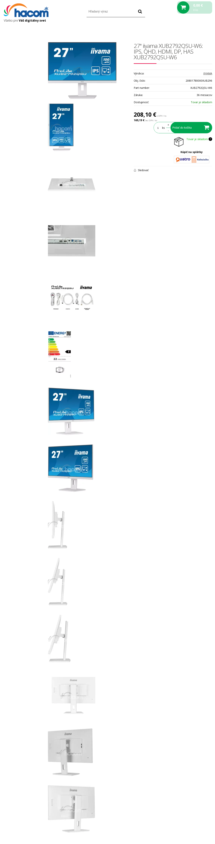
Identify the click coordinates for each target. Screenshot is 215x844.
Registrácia (196, 28)
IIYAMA (207, 73)
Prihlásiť (180, 28)
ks (163, 128)
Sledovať (141, 170)
